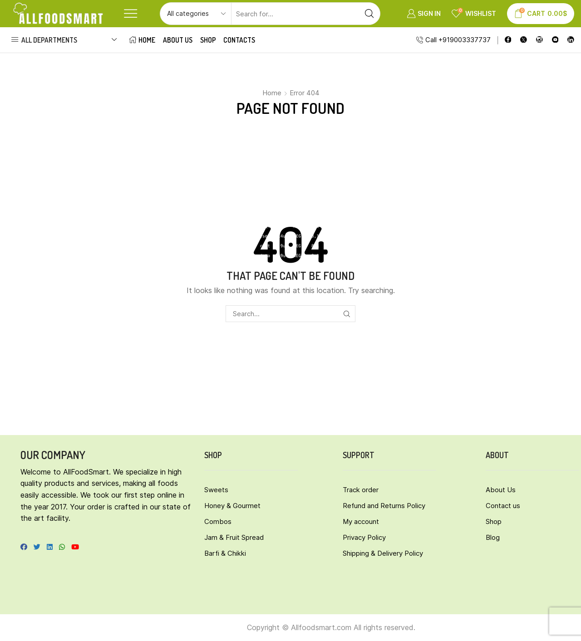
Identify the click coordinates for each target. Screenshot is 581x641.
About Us (177, 39)
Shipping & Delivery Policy (383, 553)
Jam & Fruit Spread (234, 537)
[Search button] (369, 13)
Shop (208, 39)
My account (361, 521)
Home (142, 39)
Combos (217, 521)
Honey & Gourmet (232, 505)
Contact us (503, 505)
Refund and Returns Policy (384, 505)
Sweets (216, 489)
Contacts (239, 39)
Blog (493, 537)
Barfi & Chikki (225, 553)
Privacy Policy (364, 537)
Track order (361, 489)
